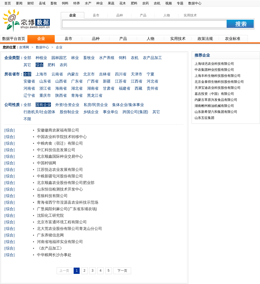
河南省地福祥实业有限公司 (59, 241)
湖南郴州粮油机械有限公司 (214, 106)
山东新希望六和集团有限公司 (216, 112)
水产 (88, 3)
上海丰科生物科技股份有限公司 (218, 76)
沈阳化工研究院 (50, 215)
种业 (99, 3)
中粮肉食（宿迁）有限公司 (59, 143)
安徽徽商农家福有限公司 (57, 130)
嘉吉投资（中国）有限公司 (214, 94)
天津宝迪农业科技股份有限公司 (218, 88)
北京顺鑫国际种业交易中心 (59, 156)
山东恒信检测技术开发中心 (59, 189)
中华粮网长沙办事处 (53, 255)
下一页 (122, 271)
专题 (180, 3)
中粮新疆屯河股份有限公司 (59, 176)
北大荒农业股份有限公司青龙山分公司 (69, 228)
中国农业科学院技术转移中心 (61, 136)
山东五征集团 (204, 118)
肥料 (134, 3)
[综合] (9, 130)
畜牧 (53, 3)
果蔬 (111, 3)
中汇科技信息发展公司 (55, 150)
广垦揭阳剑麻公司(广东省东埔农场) (66, 209)
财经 (30, 3)
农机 (157, 3)
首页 (7, 3)
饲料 (65, 3)
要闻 (19, 3)
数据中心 (194, 3)
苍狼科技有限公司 (52, 196)
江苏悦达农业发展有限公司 (59, 169)
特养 (76, 3)
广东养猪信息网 (50, 235)
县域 (42, 3)
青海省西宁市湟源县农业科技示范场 (67, 202)
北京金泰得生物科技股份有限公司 (219, 82)
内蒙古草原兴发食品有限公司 (216, 100)
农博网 (24, 47)
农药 (145, 3)
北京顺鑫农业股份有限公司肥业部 (65, 182)
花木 (122, 3)
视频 (168, 3)
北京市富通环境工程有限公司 (61, 222)
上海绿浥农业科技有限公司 (214, 64)
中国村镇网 (46, 163)
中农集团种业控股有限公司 (214, 70)
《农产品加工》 (50, 248)
